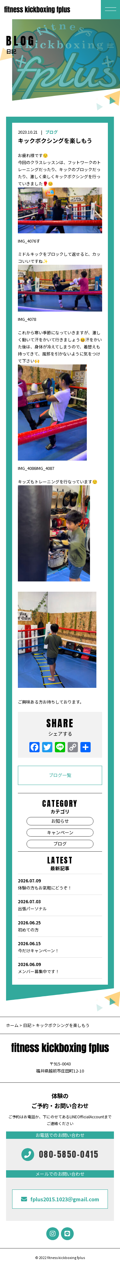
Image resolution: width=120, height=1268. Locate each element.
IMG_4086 (27, 468)
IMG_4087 (45, 468)
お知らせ (60, 821)
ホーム (12, 1025)
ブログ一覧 (60, 775)
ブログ (51, 132)
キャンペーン (60, 832)
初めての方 (60, 926)
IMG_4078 (27, 319)
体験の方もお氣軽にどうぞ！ (60, 884)
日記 (27, 1025)
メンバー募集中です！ (60, 967)
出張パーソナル (60, 905)
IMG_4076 (27, 241)
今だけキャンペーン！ (60, 947)
